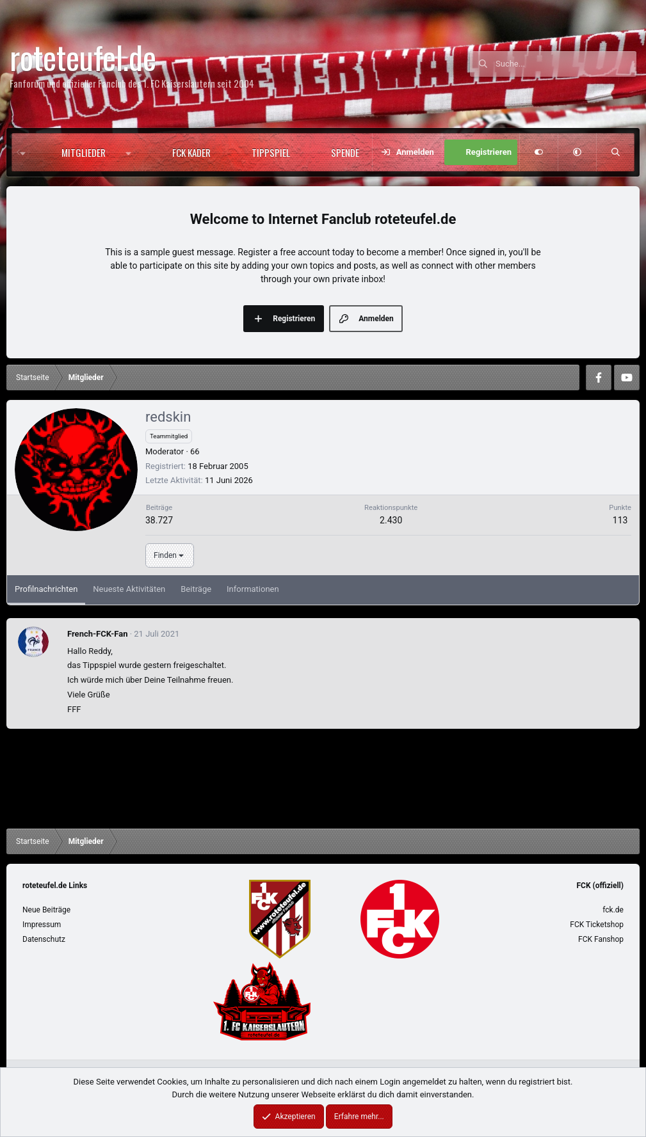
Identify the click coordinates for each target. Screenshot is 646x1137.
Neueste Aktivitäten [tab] (129, 589)
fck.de (613, 909)
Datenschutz (43, 939)
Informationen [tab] (253, 589)
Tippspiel (271, 152)
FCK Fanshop (601, 939)
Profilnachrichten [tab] (46, 589)
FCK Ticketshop (597, 924)
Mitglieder (83, 152)
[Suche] (566, 64)
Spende (345, 152)
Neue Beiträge (46, 909)
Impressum (41, 924)
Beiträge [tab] (196, 589)
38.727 (159, 520)
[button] (131, 152)
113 (620, 520)
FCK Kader (191, 152)
